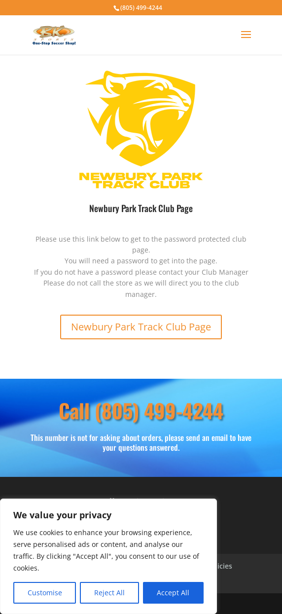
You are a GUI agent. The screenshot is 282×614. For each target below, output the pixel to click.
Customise (45, 592)
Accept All (173, 592)
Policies (219, 567)
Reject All (109, 592)
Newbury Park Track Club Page (141, 326)
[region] (108, 556)
